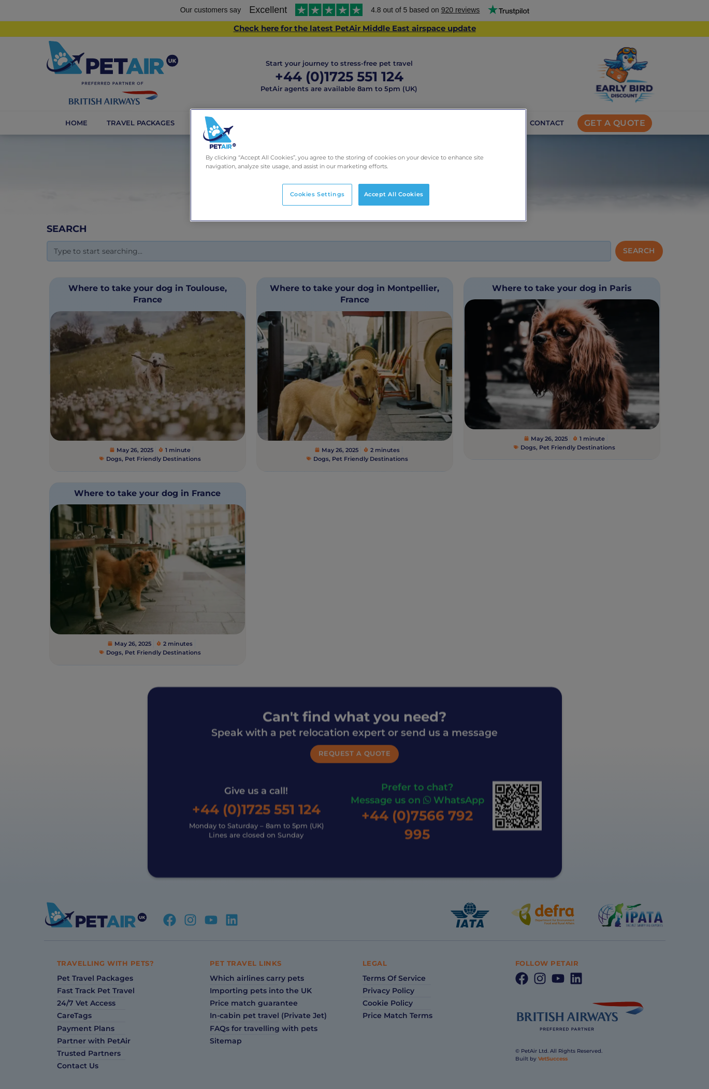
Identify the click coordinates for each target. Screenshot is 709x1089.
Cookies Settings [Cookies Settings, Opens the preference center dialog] (317, 194)
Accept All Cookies (394, 194)
